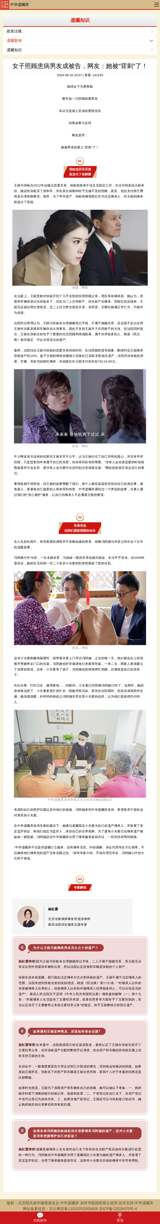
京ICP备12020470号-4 (118, 1209)
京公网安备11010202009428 (73, 1209)
